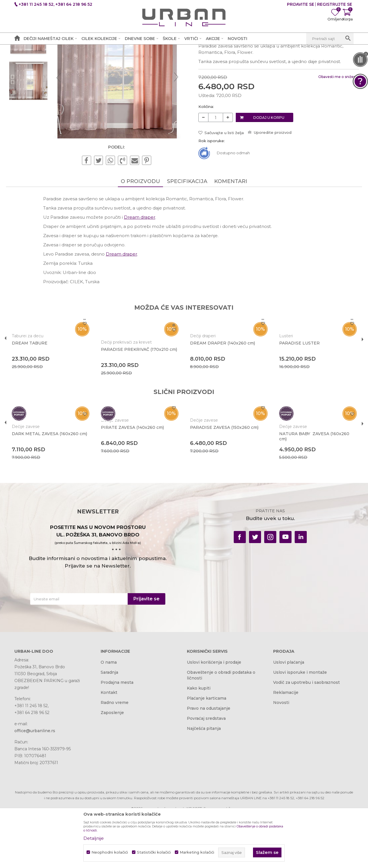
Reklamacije (285, 743)
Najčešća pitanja (204, 779)
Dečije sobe (106, 50)
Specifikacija (187, 231)
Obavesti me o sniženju (330, 125)
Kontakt (109, 743)
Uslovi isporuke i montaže (300, 723)
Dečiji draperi (202, 385)
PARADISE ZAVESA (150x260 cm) (224, 483)
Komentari (230, 231)
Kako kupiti (198, 738)
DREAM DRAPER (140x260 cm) (222, 392)
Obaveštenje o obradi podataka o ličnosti (221, 725)
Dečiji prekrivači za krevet (130, 392)
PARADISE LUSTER (295, 392)
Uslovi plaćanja (288, 712)
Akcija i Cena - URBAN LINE (41, 50)
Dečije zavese (135, 50)
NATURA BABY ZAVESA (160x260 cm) (310, 486)
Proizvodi (81, 50)
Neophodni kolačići (109, 852)
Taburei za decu (36, 385)
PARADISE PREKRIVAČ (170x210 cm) (138, 402)
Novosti (281, 753)
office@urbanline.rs (34, 781)
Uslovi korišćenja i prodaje (214, 712)
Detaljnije (93, 838)
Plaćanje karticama (206, 748)
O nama (109, 712)
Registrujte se (334, 4)
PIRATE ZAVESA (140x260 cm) (136, 477)
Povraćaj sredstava (206, 769)
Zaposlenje (112, 763)
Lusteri (281, 385)
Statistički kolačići (154, 852)
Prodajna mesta (117, 733)
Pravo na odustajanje (208, 759)
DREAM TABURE (38, 392)
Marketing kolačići (197, 852)
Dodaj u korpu (268, 166)
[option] (35, 84)
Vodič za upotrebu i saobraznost (306, 733)
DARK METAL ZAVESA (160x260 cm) (53, 486)
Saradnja (109, 723)
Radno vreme (115, 753)
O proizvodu (140, 231)
